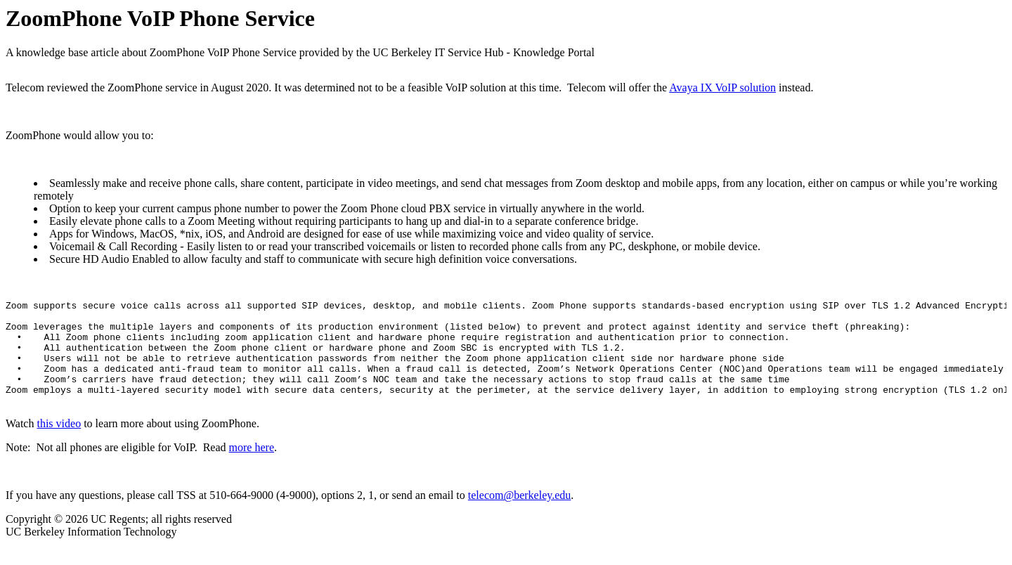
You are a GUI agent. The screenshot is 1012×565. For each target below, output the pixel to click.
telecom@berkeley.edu (519, 516)
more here (251, 468)
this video (59, 444)
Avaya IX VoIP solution (722, 87)
